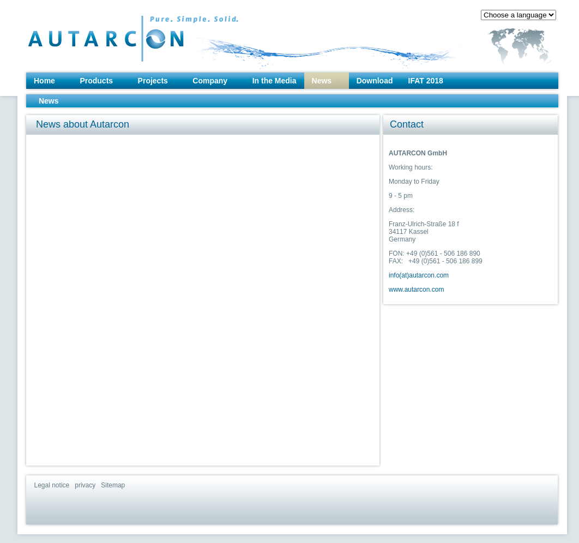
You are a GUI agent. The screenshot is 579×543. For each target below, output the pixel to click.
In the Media (274, 80)
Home (44, 80)
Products (96, 80)
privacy (85, 485)
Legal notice (52, 485)
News (322, 80)
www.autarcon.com (416, 289)
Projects (153, 80)
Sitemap (113, 485)
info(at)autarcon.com (419, 275)
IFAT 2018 (425, 80)
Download (375, 80)
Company (209, 80)
